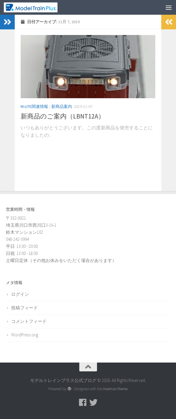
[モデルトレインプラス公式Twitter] (93, 402)
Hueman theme (115, 388)
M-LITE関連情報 (34, 106)
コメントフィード (29, 321)
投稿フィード (24, 308)
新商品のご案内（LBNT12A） (63, 116)
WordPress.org (24, 335)
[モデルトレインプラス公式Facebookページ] (83, 402)
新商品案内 (61, 106)
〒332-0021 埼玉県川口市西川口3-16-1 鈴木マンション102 (31, 225)
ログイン (20, 294)
